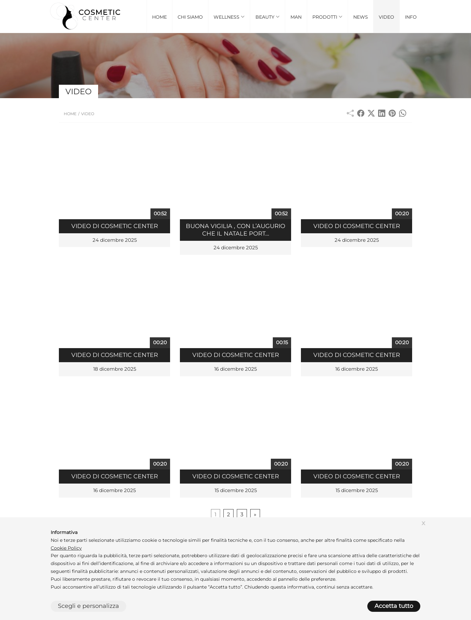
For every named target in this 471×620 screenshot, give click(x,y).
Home (159, 17)
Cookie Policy (66, 548)
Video (386, 17)
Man (296, 17)
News (360, 17)
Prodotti (327, 17)
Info (411, 17)
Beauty (267, 17)
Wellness (229, 17)
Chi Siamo (190, 17)
